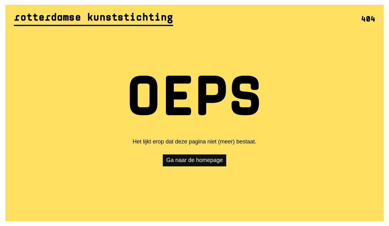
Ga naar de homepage (194, 160)
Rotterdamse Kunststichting (93, 18)
